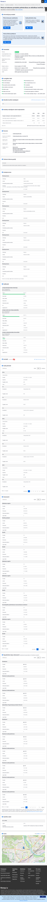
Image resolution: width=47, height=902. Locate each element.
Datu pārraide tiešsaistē (5, 873)
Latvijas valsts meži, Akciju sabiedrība (10, 310)
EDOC (26, 664)
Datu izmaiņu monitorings (6, 881)
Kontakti (37, 883)
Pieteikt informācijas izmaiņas (39, 359)
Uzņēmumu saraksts (9, 4)
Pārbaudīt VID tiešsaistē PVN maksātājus (37, 62)
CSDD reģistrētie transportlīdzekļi (21, 71)
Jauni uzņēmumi (31, 875)
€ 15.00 (7, 42)
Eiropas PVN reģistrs (41, 64)
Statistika (38, 873)
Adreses (21, 875)
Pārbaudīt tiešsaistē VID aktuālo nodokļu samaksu (33, 89)
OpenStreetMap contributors (40, 862)
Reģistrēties (14, 879)
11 (39, 807)
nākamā (43, 491)
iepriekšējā (25, 491)
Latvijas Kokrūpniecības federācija (9, 287)
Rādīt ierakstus (39, 368)
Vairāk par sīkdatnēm (23, 900)
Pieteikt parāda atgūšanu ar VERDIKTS (32, 91)
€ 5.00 (6, 27)
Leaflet (34, 862)
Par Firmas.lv (38, 870)
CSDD (29, 873)
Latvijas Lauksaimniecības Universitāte (10, 332)
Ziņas (29, 877)
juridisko (38, 833)
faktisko (41, 833)
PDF (25, 765)
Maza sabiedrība (19, 9)
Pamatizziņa (3, 870)
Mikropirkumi (14, 876)
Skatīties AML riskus (6, 91)
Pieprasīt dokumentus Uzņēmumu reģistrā (34, 811)
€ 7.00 (29, 27)
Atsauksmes (38, 881)
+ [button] (3, 837)
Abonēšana (14, 872)
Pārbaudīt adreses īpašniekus (39, 68)
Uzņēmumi (22, 870)
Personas (22, 873)
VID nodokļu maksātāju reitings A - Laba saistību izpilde (35, 93)
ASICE (26, 794)
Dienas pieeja (15, 874)
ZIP (24, 382)
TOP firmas (22, 881)
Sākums (2, 4)
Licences (37, 875)
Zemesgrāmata (31, 870)
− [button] (3, 839)
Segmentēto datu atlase (5, 875)
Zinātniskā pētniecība (17, 133)
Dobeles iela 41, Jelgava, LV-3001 (21, 68)
